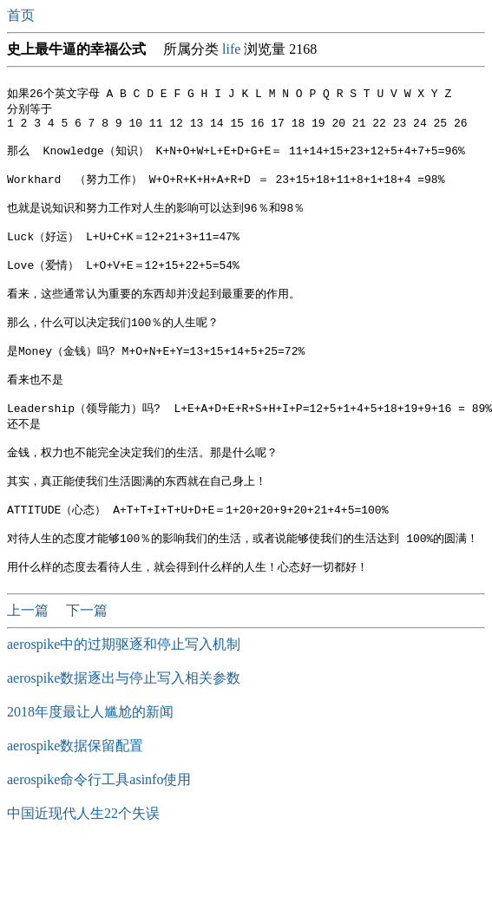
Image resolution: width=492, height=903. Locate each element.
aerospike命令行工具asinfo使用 (99, 836)
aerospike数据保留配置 (75, 802)
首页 (22, 15)
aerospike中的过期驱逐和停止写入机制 (123, 701)
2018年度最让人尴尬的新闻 (90, 769)
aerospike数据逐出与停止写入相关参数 (123, 735)
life (231, 49)
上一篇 (29, 667)
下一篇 (87, 667)
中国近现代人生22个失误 (83, 870)
